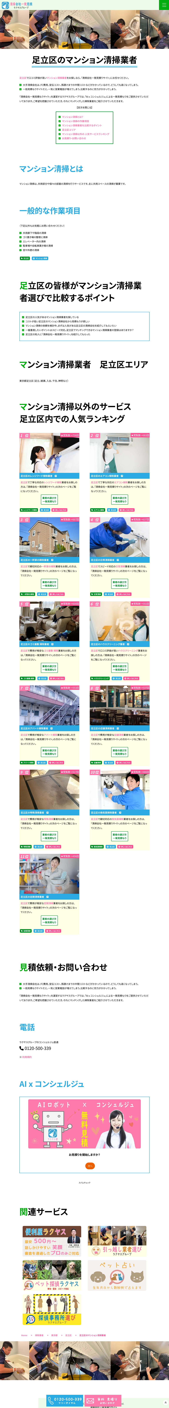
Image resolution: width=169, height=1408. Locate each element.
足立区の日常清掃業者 (105, 560)
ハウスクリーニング (128, 650)
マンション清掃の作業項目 (75, 121)
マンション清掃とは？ (72, 117)
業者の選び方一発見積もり (49, 499)
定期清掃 (48, 903)
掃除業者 (39, 1335)
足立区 (22, 78)
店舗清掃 (119, 734)
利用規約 (27, 1057)
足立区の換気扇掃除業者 (106, 812)
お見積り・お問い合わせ (74, 138)
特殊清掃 (48, 819)
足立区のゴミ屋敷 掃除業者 (37, 644)
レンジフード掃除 (53, 482)
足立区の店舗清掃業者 (105, 728)
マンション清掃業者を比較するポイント (82, 125)
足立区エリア (69, 129)
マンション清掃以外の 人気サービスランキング (85, 134)
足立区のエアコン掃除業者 (107, 476)
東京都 (54, 1335)
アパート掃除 (50, 734)
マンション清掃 (41, 258)
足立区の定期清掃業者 (35, 896)
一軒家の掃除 (48, 566)
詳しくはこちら (60, 510)
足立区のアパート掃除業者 (37, 728)
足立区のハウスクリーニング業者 (110, 644)
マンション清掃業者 (57, 78)
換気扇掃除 (118, 819)
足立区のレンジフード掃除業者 (39, 476)
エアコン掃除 (121, 482)
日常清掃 (120, 566)
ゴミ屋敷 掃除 (51, 650)
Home (24, 1335)
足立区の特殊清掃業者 (35, 812)
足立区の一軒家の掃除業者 (37, 560)
